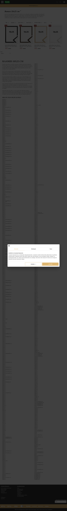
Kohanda (33, 264)
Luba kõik (50, 264)
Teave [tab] (51, 248)
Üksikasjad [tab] (33, 248)
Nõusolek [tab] (16, 248)
